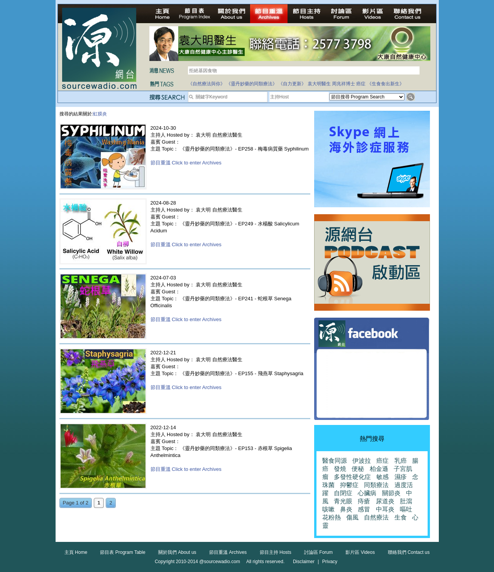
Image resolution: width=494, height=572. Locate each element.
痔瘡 (364, 501)
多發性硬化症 (352, 477)
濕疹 (400, 477)
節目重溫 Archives (228, 552)
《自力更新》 (292, 83)
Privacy (329, 561)
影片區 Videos (360, 552)
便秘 (358, 468)
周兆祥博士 (343, 83)
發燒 (340, 468)
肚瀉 (406, 501)
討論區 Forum (318, 552)
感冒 (364, 509)
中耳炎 (385, 509)
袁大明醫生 (319, 83)
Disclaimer (304, 561)
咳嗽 (328, 509)
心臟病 (367, 493)
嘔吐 (406, 509)
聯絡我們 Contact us (409, 552)
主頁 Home (75, 552)
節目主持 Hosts (275, 552)
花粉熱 (331, 517)
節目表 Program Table (122, 552)
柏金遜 (379, 468)
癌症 (360, 83)
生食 (400, 517)
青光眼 (343, 501)
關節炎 (391, 493)
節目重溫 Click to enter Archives (186, 163)
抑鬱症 (349, 485)
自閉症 (343, 493)
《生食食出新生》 (385, 83)
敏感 (382, 477)
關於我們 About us (177, 552)
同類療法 (376, 485)
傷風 (352, 517)
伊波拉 (361, 460)
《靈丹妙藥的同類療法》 (251, 83)
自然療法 (376, 517)
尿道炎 (385, 501)
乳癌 (400, 460)
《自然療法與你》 (206, 83)
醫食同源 (334, 460)
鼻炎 (346, 509)
